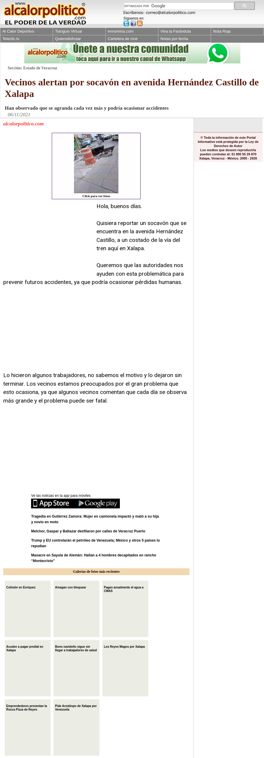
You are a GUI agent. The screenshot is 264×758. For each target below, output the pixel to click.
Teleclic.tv (10, 38)
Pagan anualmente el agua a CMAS (124, 589)
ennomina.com (120, 31)
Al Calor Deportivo (18, 31)
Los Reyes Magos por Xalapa (124, 646)
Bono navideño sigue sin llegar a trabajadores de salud (76, 648)
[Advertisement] (47, 239)
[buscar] (178, 6)
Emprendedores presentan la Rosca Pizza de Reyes (26, 707)
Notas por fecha (174, 38)
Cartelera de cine (123, 38)
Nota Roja (222, 31)
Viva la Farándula (175, 31)
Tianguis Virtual (68, 31)
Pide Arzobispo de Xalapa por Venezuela (76, 707)
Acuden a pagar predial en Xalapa (24, 648)
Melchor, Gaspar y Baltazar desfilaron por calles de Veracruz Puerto (88, 531)
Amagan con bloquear (70, 587)
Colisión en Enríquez (21, 587)
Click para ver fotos (96, 166)
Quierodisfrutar (68, 38)
